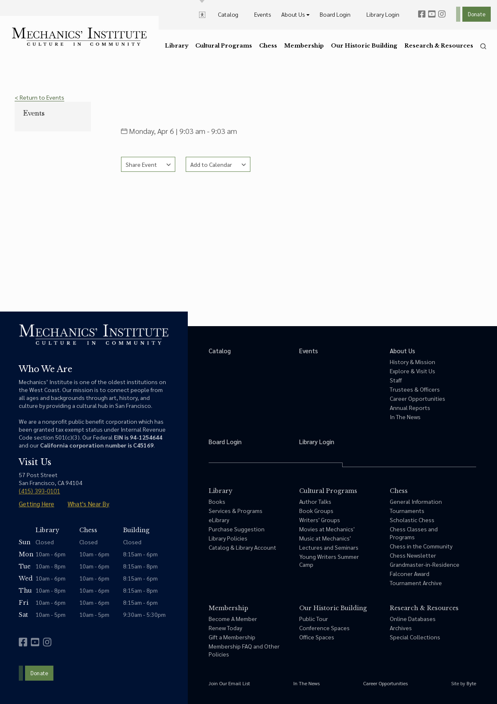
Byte (471, 683)
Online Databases (413, 618)
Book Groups (316, 510)
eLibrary (219, 519)
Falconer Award (409, 573)
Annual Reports (410, 407)
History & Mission (412, 361)
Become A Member (233, 618)
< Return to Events (39, 97)
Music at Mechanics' (325, 538)
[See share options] (148, 164)
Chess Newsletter (413, 555)
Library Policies (228, 538)
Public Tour (313, 618)
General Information (416, 501)
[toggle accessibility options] (202, 14)
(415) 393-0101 (39, 491)
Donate (476, 14)
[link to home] (79, 37)
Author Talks (315, 501)
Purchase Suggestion (237, 529)
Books (217, 501)
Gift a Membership (232, 637)
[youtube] (432, 14)
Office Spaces (316, 637)
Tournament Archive (416, 582)
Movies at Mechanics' (327, 529)
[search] (483, 46)
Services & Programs (235, 510)
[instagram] (442, 14)
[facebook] (422, 14)
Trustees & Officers (415, 389)
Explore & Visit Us (412, 371)
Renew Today (225, 627)
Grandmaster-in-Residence (424, 564)
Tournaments (407, 510)
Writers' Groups (319, 519)
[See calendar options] (218, 164)
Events (34, 113)
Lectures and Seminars (328, 547)
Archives (401, 627)
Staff (396, 380)
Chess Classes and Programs (414, 533)
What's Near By (88, 504)
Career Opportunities (417, 398)
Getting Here (36, 504)
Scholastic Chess (412, 519)
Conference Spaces (324, 627)
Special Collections (415, 637)
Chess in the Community (421, 546)
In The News (405, 416)
